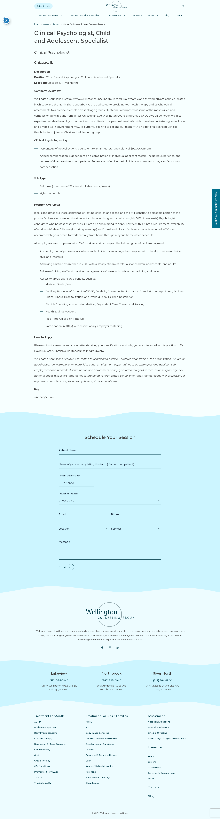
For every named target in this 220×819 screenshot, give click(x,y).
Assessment (115, 15)
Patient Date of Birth (69, 475)
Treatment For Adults (47, 15)
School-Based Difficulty (98, 777)
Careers (56, 24)
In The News (157, 767)
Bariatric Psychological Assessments (168, 738)
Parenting (92, 772)
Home (37, 24)
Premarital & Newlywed (45, 772)
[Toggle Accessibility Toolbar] (6, 20)
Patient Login (43, 6)
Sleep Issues (93, 783)
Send (62, 567)
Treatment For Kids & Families (83, 15)
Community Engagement (163, 773)
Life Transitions (41, 766)
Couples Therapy (42, 738)
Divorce (91, 750)
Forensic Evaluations (160, 727)
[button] (183, 6)
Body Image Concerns (44, 733)
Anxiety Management (44, 727)
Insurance (137, 15)
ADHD (37, 722)
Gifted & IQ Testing (160, 733)
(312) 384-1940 (59, 680)
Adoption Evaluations (161, 722)
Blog (167, 15)
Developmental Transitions (100, 744)
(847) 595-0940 (111, 680)
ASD (89, 727)
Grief (36, 755)
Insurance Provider (68, 493)
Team (154, 779)
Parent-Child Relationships (99, 766)
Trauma (37, 777)
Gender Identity (41, 750)
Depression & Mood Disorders (48, 744)
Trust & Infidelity (42, 783)
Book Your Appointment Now (216, 209)
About (151, 15)
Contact (180, 15)
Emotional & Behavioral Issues (101, 755)
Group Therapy (41, 761)
